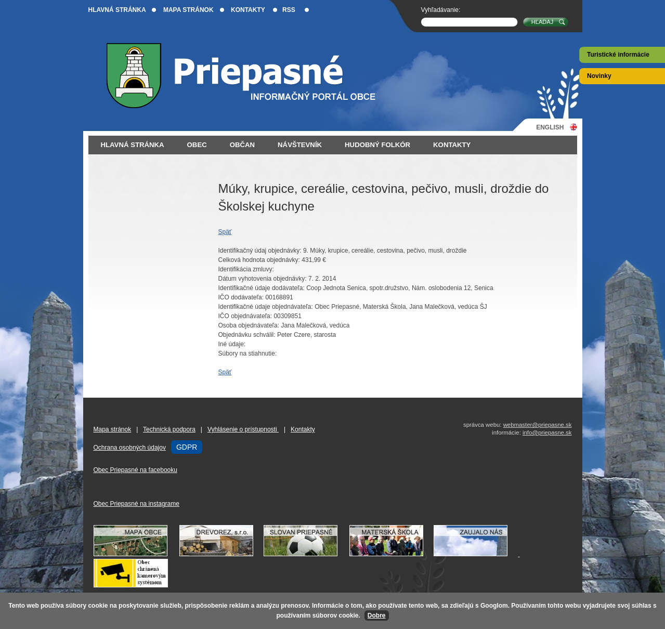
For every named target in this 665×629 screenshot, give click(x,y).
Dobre (377, 615)
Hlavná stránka (117, 10)
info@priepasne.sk (547, 432)
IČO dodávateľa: (241, 297)
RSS (288, 10)
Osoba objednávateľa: (249, 325)
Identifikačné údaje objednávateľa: (265, 306)
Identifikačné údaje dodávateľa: (261, 288)
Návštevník (300, 145)
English (550, 127)
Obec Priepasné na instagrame (136, 503)
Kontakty (248, 10)
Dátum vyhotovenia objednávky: (262, 278)
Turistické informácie (618, 54)
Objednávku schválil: (247, 334)
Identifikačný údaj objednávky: (260, 250)
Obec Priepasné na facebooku (135, 470)
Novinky (599, 76)
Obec (197, 145)
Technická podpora (169, 429)
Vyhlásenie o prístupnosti (243, 429)
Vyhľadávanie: (441, 10)
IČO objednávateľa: (245, 316)
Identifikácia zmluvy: (246, 269)
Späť (225, 231)
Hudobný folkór (377, 145)
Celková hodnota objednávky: (259, 260)
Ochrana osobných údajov (130, 447)
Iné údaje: (232, 344)
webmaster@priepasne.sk (537, 425)
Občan (242, 145)
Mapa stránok (188, 10)
